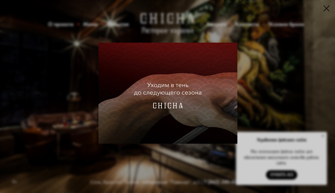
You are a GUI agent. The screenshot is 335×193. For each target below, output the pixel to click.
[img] (167, 93)
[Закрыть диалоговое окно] (326, 8)
